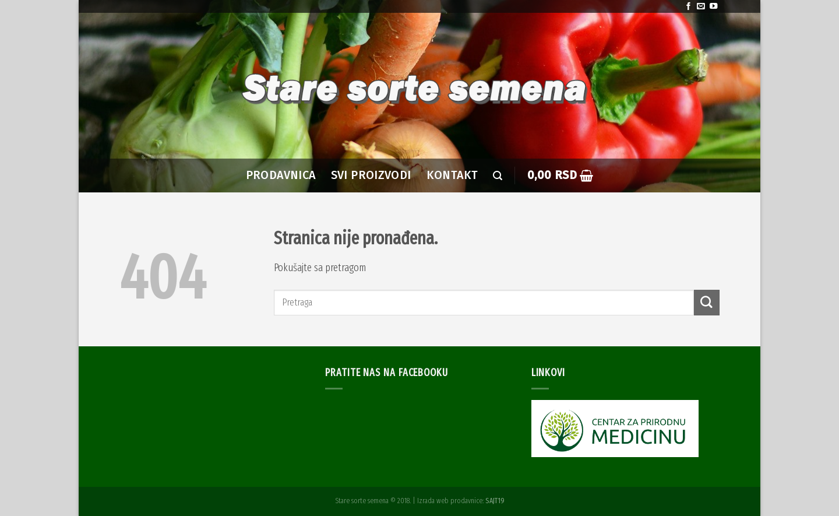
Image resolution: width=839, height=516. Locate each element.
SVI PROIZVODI (371, 175)
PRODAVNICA (281, 175)
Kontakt (452, 175)
